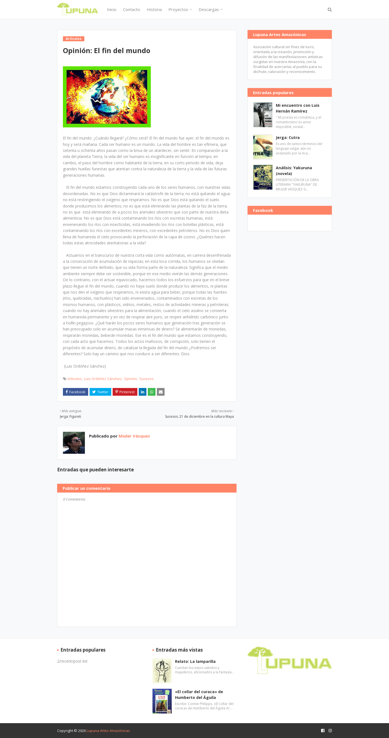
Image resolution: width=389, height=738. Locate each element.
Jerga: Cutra (288, 137)
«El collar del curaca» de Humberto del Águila (199, 694)
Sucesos (146, 378)
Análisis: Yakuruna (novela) (294, 170)
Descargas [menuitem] (209, 9)
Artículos (75, 378)
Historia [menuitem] (154, 9)
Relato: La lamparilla (195, 661)
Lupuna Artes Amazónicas (108, 730)
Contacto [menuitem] (131, 9)
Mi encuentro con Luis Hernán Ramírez (297, 108)
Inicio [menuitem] (111, 9)
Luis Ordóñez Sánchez (103, 378)
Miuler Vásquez (134, 436)
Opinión (130, 378)
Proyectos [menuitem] (178, 9)
